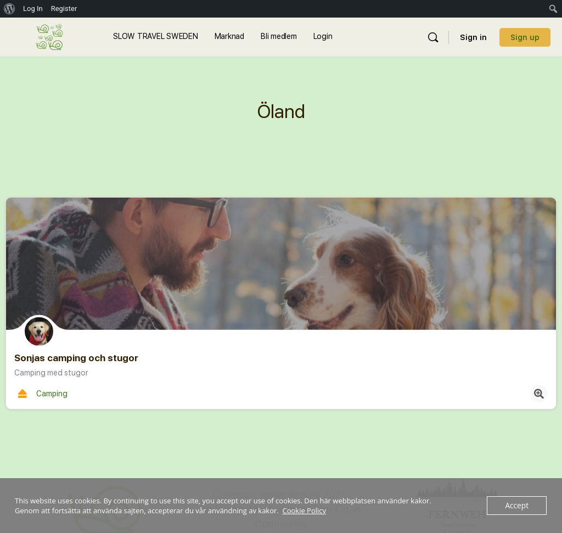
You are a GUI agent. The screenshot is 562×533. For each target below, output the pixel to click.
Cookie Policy (305, 510)
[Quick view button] (539, 393)
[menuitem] (9, 9)
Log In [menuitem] (33, 8)
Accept (517, 505)
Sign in (473, 37)
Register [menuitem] (64, 8)
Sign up (524, 37)
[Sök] (433, 37)
